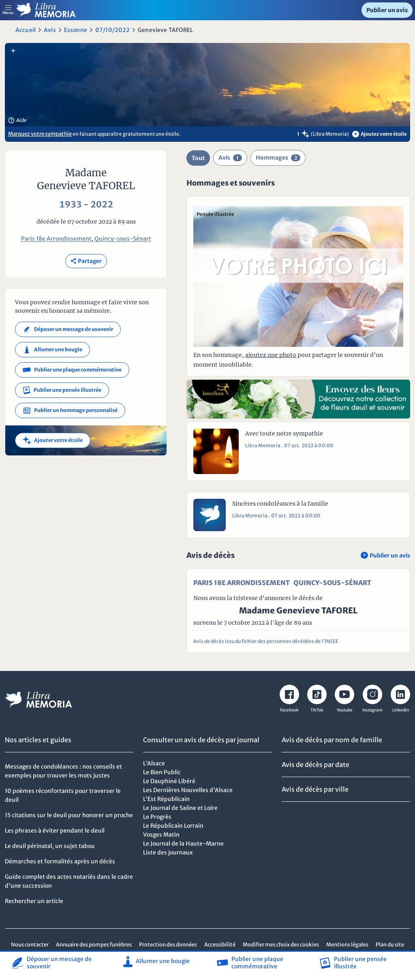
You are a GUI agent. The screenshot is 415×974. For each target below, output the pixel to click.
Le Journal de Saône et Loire (180, 808)
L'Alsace (154, 763)
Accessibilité (219, 944)
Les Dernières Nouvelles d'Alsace (188, 790)
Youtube (345, 710)
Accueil (25, 30)
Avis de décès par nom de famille (332, 740)
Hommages (278, 157)
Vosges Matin (161, 834)
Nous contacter (30, 944)
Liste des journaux (168, 852)
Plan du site (390, 944)
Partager (86, 261)
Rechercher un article (34, 901)
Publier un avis (387, 10)
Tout (198, 158)
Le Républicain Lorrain (173, 825)
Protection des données (168, 944)
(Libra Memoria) (330, 134)
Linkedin (400, 710)
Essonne (75, 30)
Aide (17, 120)
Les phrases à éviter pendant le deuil (55, 830)
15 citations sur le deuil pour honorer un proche (69, 815)
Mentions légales (347, 944)
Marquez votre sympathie (40, 133)
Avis (50, 30)
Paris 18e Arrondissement (56, 238)
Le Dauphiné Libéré (169, 781)
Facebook (289, 710)
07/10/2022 (112, 30)
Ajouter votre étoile (53, 440)
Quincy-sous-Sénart (122, 238)
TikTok (316, 710)
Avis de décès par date (315, 764)
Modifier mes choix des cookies (281, 944)
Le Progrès (157, 816)
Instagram (372, 710)
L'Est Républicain (166, 799)
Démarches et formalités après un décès (60, 861)
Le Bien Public (162, 772)
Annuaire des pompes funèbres (94, 944)
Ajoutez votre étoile (379, 134)
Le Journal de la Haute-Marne (183, 843)
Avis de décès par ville (315, 789)
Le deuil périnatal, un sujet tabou (50, 846)
